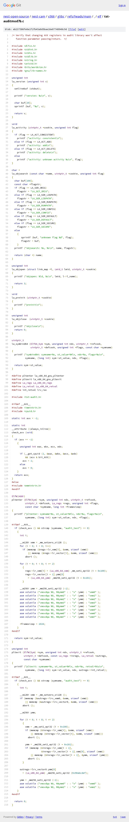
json (123, 816)
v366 (51, 16)
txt (115, 816)
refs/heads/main (79, 16)
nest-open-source (16, 16)
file (72, 29)
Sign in (122, 5)
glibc (60, 16)
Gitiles (20, 816)
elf (99, 16)
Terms (38, 816)
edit (81, 29)
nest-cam (38, 16)
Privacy (29, 816)
